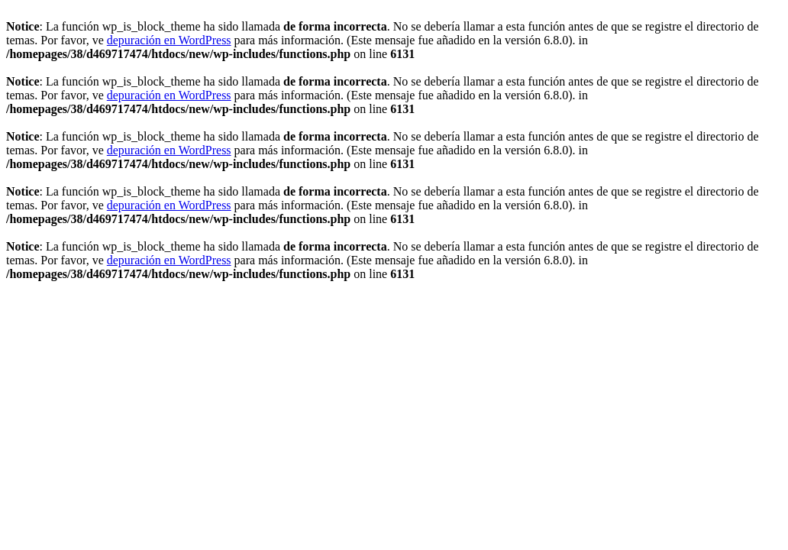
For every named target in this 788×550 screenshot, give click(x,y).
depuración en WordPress (169, 40)
